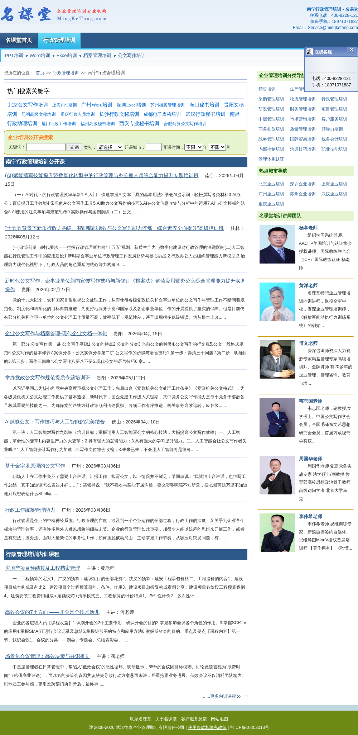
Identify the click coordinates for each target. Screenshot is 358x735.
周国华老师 (310, 458)
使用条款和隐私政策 (207, 727)
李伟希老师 (310, 516)
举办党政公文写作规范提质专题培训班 (47, 377)
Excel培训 (67, 55)
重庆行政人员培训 (78, 114)
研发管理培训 (271, 109)
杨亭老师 (308, 228)
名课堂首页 (18, 40)
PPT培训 (14, 55)
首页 (40, 72)
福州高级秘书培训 (98, 123)
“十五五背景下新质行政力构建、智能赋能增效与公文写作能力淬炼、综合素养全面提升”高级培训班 (114, 228)
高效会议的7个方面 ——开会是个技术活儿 (52, 612)
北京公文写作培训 (28, 105)
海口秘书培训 (204, 105)
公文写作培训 (132, 55)
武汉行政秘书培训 (205, 114)
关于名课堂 (166, 718)
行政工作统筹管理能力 (30, 510)
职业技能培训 (334, 149)
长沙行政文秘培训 (119, 114)
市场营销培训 (303, 119)
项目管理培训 (334, 109)
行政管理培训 (59, 40)
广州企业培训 (271, 193)
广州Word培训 (96, 105)
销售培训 (267, 88)
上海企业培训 (334, 183)
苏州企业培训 (303, 193)
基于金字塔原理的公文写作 (35, 466)
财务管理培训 (303, 109)
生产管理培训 (303, 88)
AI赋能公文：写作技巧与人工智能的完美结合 (55, 422)
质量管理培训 (303, 129)
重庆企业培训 (271, 204)
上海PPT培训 (64, 105)
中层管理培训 (271, 119)
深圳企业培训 (303, 183)
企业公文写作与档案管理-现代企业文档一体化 (56, 333)
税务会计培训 (334, 139)
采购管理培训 (271, 98)
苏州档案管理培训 (167, 105)
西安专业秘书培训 (139, 123)
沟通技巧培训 (303, 149)
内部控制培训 (271, 149)
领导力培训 (332, 129)
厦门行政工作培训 (59, 123)
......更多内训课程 (219, 696)
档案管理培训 (97, 55)
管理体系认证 (271, 159)
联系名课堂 (140, 718)
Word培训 (40, 55)
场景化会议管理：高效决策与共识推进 (47, 656)
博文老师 (308, 343)
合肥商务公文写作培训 (185, 123)
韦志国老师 (310, 401)
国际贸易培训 (303, 139)
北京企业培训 (271, 183)
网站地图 (219, 718)
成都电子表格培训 (162, 114)
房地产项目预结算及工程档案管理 (42, 568)
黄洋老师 (308, 285)
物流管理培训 (303, 98)
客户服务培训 (334, 119)
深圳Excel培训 (131, 105)
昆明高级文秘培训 (38, 114)
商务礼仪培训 (271, 129)
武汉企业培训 (334, 193)
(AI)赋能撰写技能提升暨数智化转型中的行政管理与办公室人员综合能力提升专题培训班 (102, 175)
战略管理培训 (271, 139)
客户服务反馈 (194, 718)
